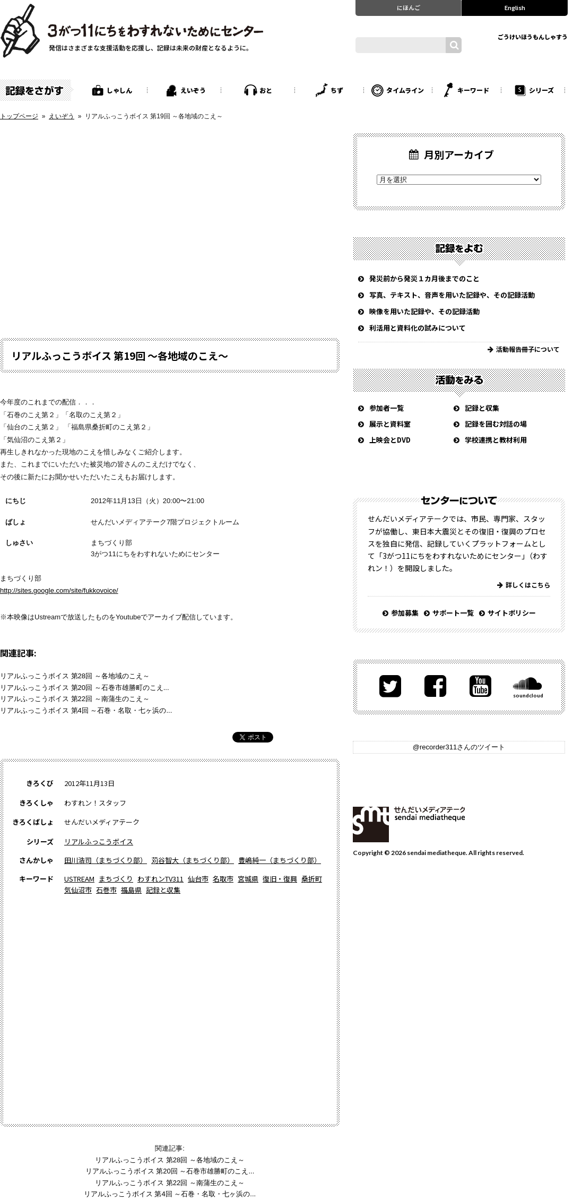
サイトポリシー (512, 613)
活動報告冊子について (528, 348)
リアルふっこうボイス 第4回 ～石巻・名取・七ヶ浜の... (86, 710)
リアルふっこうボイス (98, 841)
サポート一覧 (453, 613)
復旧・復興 (280, 879)
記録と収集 (163, 890)
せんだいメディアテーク (409, 824)
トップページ (19, 116)
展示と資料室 (390, 424)
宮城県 (248, 879)
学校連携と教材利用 (496, 440)
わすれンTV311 (160, 879)
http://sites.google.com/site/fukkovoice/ (59, 590)
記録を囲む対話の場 (496, 424)
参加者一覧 (386, 408)
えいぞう (193, 89)
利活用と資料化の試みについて (417, 328)
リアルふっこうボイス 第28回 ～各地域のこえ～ (75, 676)
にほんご (408, 7)
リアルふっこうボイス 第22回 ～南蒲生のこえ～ (75, 699)
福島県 (131, 890)
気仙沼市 (78, 890)
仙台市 (198, 879)
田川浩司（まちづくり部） (105, 860)
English (515, 7)
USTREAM (79, 879)
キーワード (473, 89)
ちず (337, 89)
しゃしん (119, 89)
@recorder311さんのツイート (459, 747)
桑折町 (311, 879)
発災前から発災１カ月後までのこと (424, 278)
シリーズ (541, 89)
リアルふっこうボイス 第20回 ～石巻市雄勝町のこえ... (84, 688)
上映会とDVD (390, 440)
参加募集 (405, 613)
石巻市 (106, 890)
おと (265, 89)
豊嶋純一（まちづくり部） (279, 860)
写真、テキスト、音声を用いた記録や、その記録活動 (452, 295)
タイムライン (405, 89)
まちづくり (116, 879)
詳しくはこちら (528, 584)
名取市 (223, 879)
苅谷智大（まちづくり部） (192, 860)
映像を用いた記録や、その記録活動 (424, 311)
